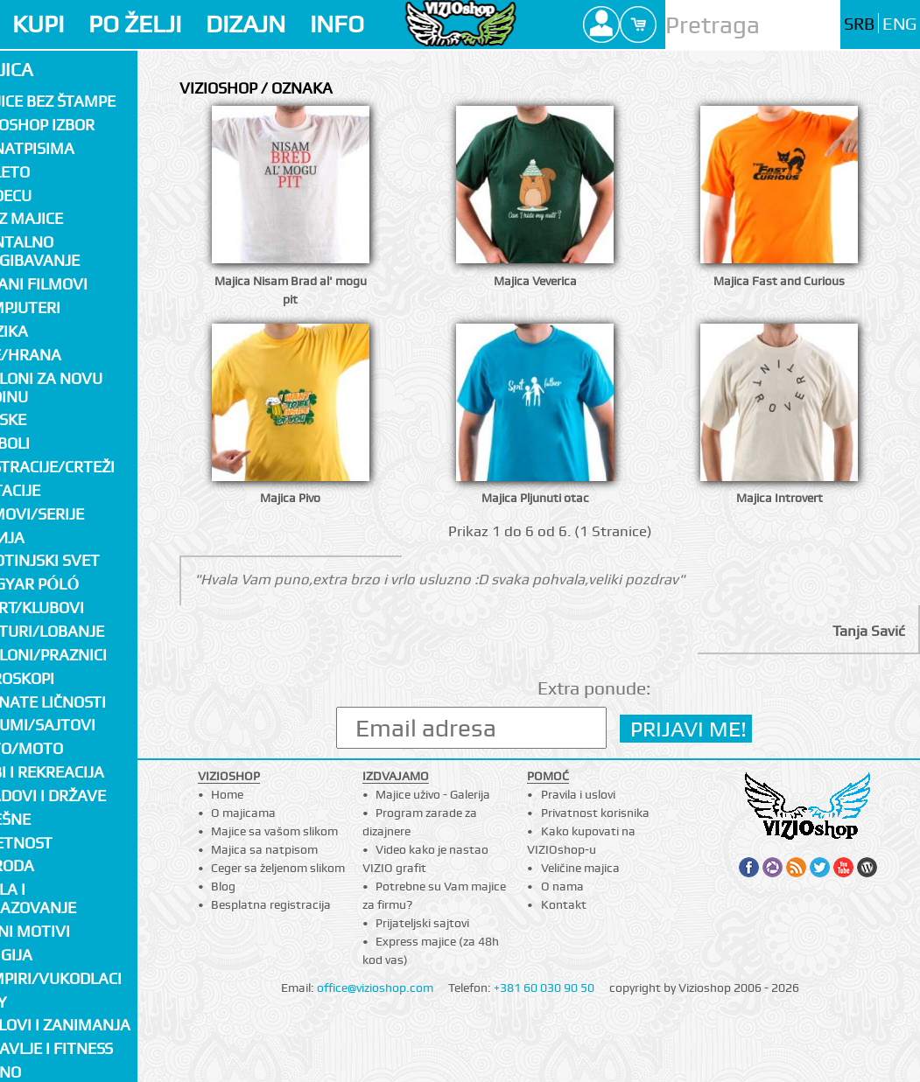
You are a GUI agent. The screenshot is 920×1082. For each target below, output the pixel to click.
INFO (337, 24)
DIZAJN (245, 24)
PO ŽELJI (134, 24)
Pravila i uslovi (578, 794)
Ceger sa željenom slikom (278, 868)
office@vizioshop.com (375, 988)
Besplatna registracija (271, 904)
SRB (859, 24)
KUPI (38, 24)
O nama (562, 886)
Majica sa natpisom (264, 849)
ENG (899, 24)
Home (227, 794)
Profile (601, 24)
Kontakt (563, 904)
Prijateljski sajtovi (422, 923)
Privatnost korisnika (595, 813)
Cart (638, 24)
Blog (223, 886)
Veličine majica (580, 868)
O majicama (243, 813)
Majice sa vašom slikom (274, 831)
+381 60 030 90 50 (544, 988)
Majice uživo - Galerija (433, 794)
